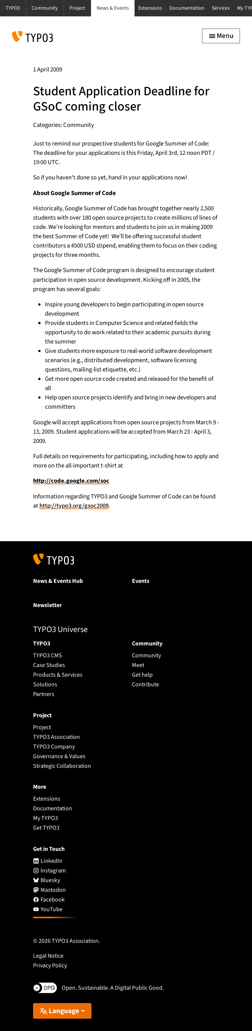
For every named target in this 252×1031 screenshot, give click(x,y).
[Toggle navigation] (221, 36)
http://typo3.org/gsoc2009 (74, 505)
